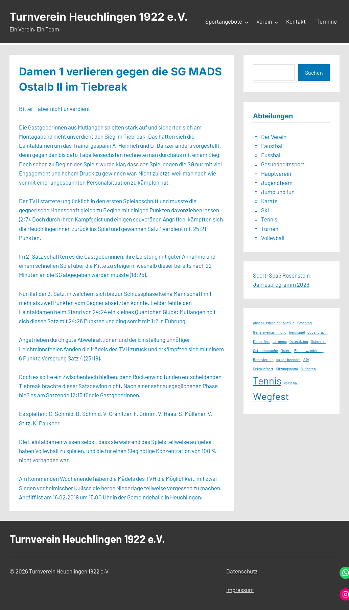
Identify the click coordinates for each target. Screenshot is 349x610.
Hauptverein (276, 173)
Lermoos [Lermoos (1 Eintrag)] (280, 341)
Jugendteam (277, 182)
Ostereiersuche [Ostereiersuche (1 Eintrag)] (265, 350)
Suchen (314, 72)
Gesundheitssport (282, 164)
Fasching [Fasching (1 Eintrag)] (304, 323)
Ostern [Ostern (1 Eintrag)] (286, 350)
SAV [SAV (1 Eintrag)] (306, 359)
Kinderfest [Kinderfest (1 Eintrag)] (261, 341)
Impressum (240, 589)
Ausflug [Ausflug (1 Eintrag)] (289, 323)
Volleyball (272, 237)
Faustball (272, 145)
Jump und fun (278, 191)
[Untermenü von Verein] (276, 22)
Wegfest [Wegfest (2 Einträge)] (271, 396)
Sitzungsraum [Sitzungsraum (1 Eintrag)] (287, 369)
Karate (269, 200)
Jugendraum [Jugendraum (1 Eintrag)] (317, 332)
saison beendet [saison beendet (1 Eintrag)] (288, 359)
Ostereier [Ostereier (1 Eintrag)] (318, 341)
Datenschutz (242, 571)
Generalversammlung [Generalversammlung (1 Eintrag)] (269, 332)
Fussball (271, 154)
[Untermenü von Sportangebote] (246, 22)
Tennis (269, 219)
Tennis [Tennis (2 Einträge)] (267, 380)
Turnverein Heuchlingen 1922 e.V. (98, 16)
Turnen (269, 228)
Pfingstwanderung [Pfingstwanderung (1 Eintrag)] (309, 350)
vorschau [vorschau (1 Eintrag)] (291, 383)
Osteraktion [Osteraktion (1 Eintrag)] (298, 341)
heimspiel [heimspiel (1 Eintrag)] (297, 332)
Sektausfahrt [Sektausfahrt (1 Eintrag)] (263, 369)
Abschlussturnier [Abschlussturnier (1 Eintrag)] (266, 323)
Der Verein (273, 136)
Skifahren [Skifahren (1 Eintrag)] (308, 369)
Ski (265, 210)
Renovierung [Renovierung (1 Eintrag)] (263, 359)
